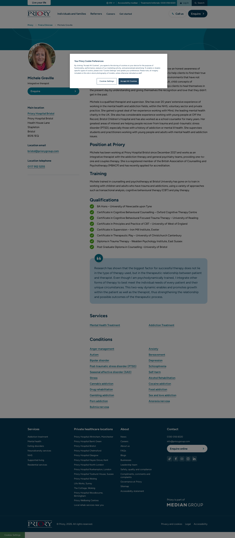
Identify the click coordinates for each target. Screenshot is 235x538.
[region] (118, 71)
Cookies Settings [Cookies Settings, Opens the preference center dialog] (107, 81)
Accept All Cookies (128, 81)
